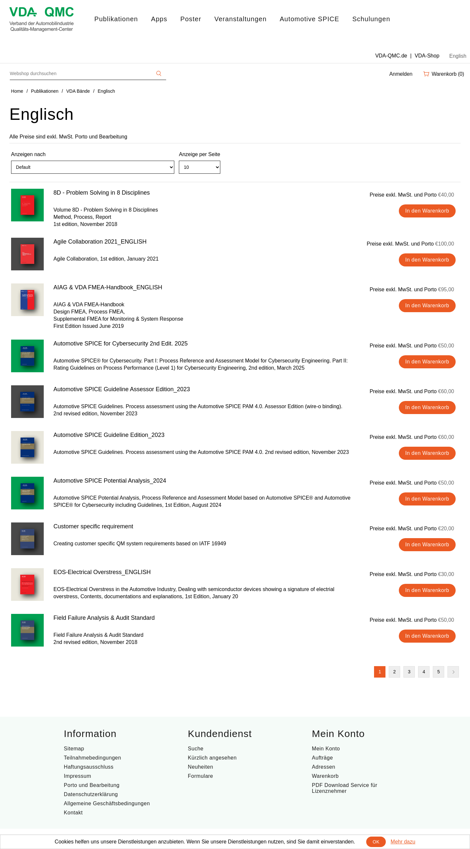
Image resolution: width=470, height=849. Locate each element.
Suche (196, 748)
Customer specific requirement (93, 526)
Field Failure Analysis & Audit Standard (104, 618)
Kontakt (73, 812)
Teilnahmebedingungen (92, 758)
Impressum (77, 776)
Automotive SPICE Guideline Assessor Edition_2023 (122, 389)
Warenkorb (325, 776)
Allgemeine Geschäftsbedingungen (107, 803)
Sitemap (74, 748)
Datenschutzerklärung (91, 794)
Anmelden (401, 74)
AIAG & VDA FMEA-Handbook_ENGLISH (108, 287)
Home (17, 91)
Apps (159, 19)
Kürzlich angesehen (212, 758)
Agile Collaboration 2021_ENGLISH (100, 241)
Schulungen (371, 19)
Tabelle (443, 170)
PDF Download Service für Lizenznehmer (345, 788)
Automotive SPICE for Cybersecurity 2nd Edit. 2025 (121, 343)
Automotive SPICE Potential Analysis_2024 (110, 480)
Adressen (324, 767)
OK (376, 841)
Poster (190, 19)
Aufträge (322, 758)
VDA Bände (78, 91)
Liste (455, 170)
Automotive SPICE (309, 19)
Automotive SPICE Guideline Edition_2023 (109, 435)
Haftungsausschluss (89, 767)
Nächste (453, 672)
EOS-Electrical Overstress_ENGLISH (102, 572)
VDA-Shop (427, 55)
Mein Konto (326, 748)
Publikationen (116, 19)
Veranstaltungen (240, 19)
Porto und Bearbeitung (92, 785)
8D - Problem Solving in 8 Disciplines (102, 192)
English (457, 56)
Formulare (200, 776)
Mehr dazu (403, 841)
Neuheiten (200, 767)
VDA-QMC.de (391, 55)
